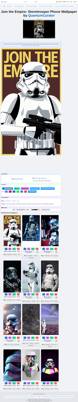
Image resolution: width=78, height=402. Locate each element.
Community (66, 1)
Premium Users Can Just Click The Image (31, 45)
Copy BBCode (32, 191)
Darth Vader (8, 203)
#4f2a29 (33, 209)
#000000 (35, 209)
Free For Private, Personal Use (40, 178)
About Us (7, 396)
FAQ (11, 396)
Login (71, 1)
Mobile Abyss (9, 6)
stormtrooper (8, 200)
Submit (60, 1)
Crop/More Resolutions (48, 188)
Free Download (7, 188)
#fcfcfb (30, 209)
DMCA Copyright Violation (56, 396)
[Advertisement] (31, 164)
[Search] (36, 2)
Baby (12, 344)
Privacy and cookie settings (67, 396)
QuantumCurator (41, 15)
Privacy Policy (16, 396)
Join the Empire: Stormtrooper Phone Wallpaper (64, 6)
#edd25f (38, 209)
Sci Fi (18, 200)
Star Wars (14, 200)
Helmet (29, 203)
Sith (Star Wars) (19, 203)
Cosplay (35, 203)
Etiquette (38, 396)
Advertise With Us (45, 396)
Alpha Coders (4, 1)
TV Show (35, 255)
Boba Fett (25, 203)
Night (52, 344)
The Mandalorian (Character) (47, 203)
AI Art (9, 344)
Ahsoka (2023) (31, 257)
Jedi (32, 203)
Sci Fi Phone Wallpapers (19, 6)
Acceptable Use (32, 396)
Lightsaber (13, 203)
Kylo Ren (39, 203)
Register (74, 1)
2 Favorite (25, 188)
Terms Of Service (24, 396)
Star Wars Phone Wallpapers (31, 6)
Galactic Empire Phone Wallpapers (46, 6)
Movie (38, 301)
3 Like (17, 188)
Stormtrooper (9, 254)
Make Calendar (35, 188)
